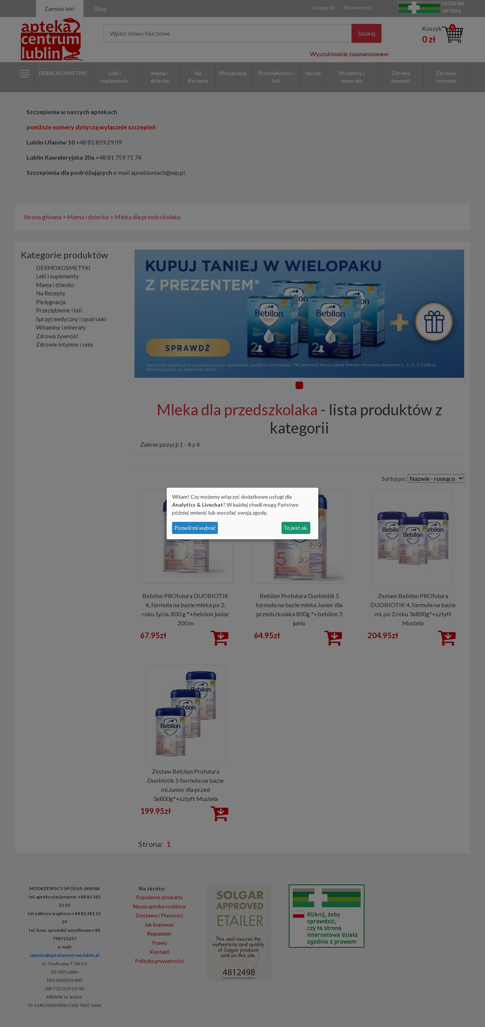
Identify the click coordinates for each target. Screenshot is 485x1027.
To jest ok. (295, 527)
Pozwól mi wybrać (195, 527)
